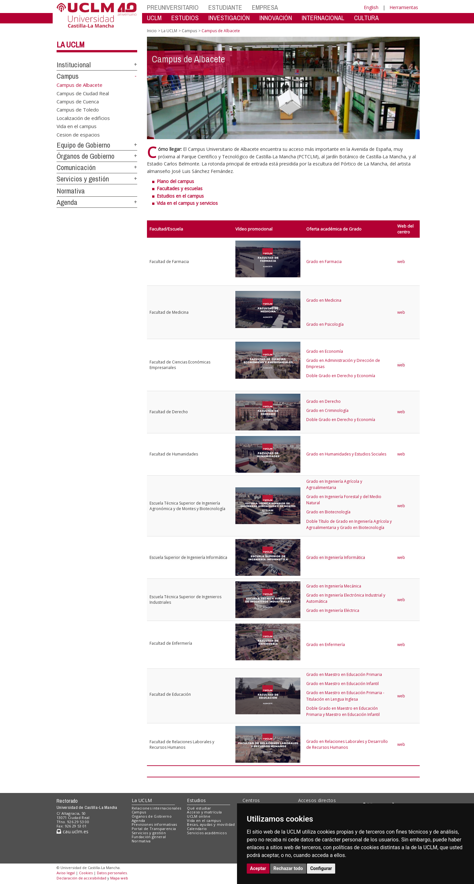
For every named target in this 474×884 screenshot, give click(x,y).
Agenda (67, 202)
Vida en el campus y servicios (187, 203)
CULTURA (366, 17)
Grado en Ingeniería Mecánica (333, 586)
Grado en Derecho (323, 401)
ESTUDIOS (185, 17)
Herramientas (403, 7)
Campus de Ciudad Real (83, 93)
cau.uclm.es (72, 831)
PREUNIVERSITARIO (173, 7)
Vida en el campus (77, 126)
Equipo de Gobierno (83, 145)
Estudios (196, 800)
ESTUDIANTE (225, 7)
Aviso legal (66, 872)
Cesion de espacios (78, 134)
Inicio (152, 30)
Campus (68, 76)
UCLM (154, 17)
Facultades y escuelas (180, 188)
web (401, 261)
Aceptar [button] (258, 868)
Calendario (197, 828)
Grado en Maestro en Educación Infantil (342, 683)
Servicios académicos (207, 832)
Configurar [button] (321, 868)
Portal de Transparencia (154, 828)
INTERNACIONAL (323, 17)
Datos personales (112, 872)
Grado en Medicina (323, 300)
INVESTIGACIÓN (229, 17)
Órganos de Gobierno (85, 156)
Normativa (71, 191)
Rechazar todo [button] (288, 868)
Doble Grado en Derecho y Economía (340, 375)
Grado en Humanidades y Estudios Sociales (346, 454)
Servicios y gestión (83, 179)
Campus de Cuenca (78, 101)
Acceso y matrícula (204, 812)
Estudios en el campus (180, 196)
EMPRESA (265, 7)
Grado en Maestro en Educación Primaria (344, 674)
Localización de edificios (83, 117)
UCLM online (198, 816)
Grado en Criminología (327, 410)
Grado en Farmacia (324, 261)
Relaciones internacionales (156, 808)
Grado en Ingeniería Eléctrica (332, 610)
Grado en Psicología (325, 324)
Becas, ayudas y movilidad (211, 824)
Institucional (74, 65)
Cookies (86, 872)
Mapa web (119, 878)
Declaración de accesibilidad (81, 878)
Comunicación (76, 167)
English (371, 7)
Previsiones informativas (154, 824)
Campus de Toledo (78, 109)
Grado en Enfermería (325, 644)
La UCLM (71, 44)
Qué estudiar (199, 808)
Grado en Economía (324, 351)
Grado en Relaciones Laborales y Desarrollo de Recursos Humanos (347, 744)
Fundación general (149, 836)
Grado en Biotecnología (328, 512)
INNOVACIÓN (275, 17)
